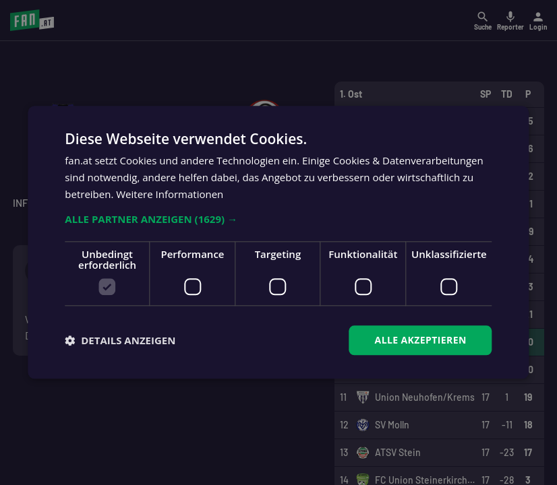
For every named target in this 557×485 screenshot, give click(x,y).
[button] (278, 219)
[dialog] (278, 242)
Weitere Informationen (169, 194)
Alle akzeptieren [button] (421, 339)
